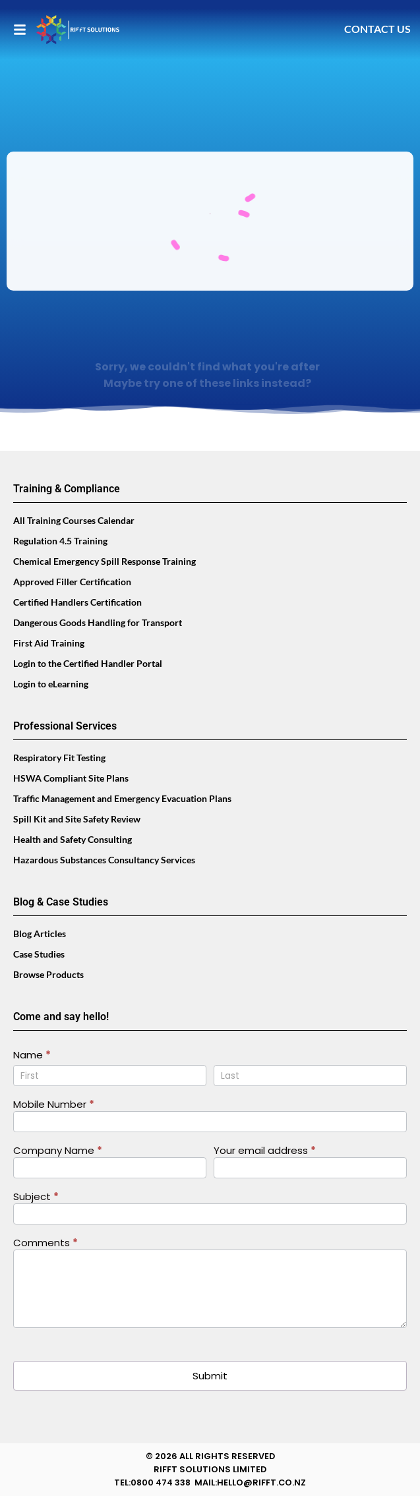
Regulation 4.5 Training (60, 540)
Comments (45, 1244)
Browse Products (48, 974)
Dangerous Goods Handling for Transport (97, 622)
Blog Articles (39, 933)
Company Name (57, 1151)
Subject (36, 1197)
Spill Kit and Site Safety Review (76, 818)
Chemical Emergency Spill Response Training (104, 561)
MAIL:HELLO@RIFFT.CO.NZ (250, 1482)
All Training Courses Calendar (74, 520)
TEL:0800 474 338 (152, 1482)
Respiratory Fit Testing (59, 757)
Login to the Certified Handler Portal (87, 663)
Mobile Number (53, 1105)
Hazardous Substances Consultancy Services (104, 859)
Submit (210, 1376)
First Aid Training (48, 642)
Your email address (265, 1151)
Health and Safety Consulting (72, 839)
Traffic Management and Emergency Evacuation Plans (122, 798)
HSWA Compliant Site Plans (71, 778)
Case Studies (39, 954)
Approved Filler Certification (72, 581)
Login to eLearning (50, 683)
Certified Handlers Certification (77, 602)
